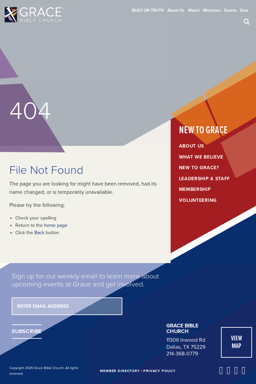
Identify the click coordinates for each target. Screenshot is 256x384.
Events (230, 10)
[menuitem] (148, 10)
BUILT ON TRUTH (148, 10)
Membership (195, 189)
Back (39, 232)
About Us (175, 10)
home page (55, 225)
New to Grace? (199, 168)
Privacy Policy (159, 371)
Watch (194, 10)
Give (244, 10)
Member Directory (120, 371)
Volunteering (198, 200)
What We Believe (201, 157)
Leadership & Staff (204, 179)
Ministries (212, 10)
